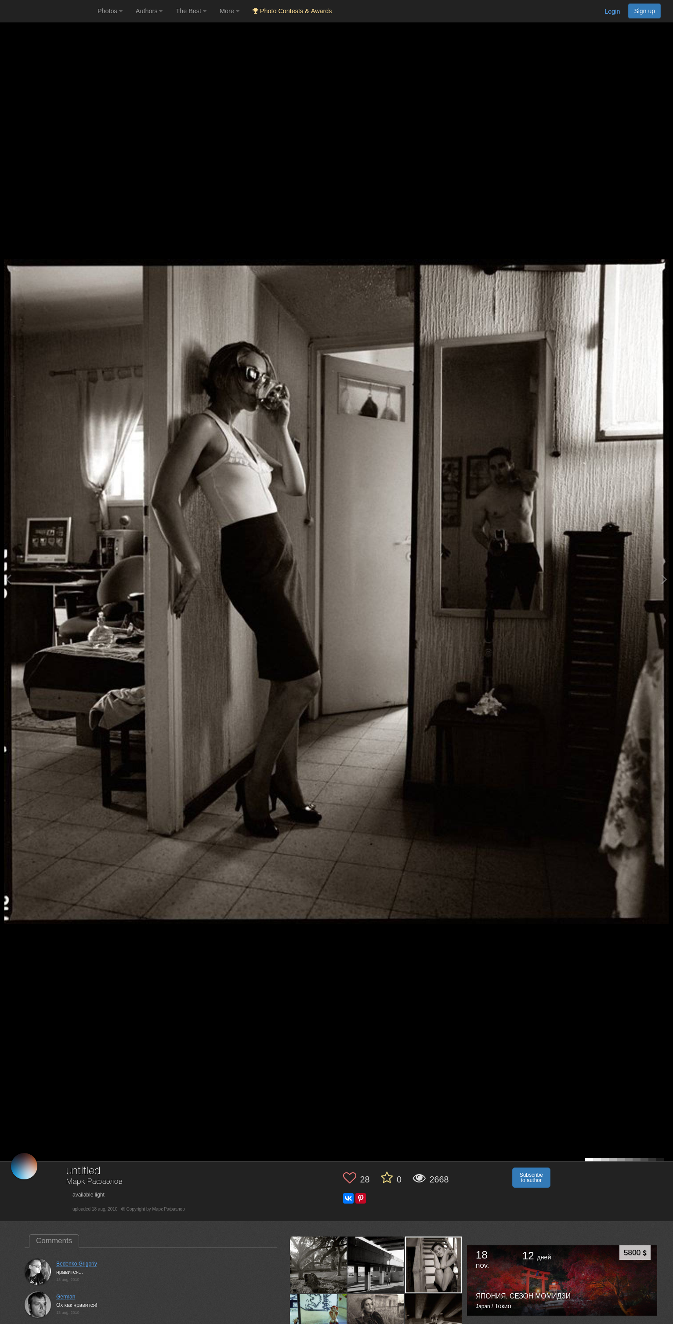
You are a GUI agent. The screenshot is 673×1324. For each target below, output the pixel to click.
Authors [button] (149, 11)
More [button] (229, 11)
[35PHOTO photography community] (47, 11)
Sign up (644, 11)
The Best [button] (191, 11)
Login (612, 11)
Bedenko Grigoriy (76, 1264)
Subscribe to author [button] (531, 1177)
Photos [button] (110, 11)
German (65, 1297)
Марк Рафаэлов (94, 1182)
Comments (54, 1241)
